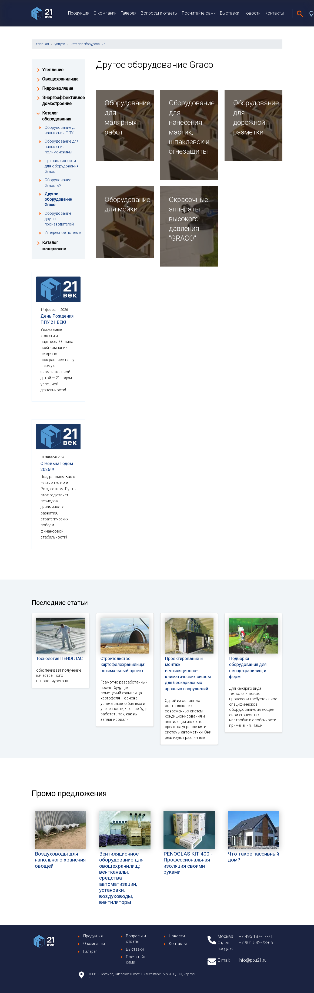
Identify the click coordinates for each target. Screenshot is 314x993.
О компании (104, 13)
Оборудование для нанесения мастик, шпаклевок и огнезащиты (189, 127)
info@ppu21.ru (252, 960)
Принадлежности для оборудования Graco (62, 166)
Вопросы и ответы (159, 13)
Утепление (53, 69)
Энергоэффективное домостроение (61, 100)
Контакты (274, 13)
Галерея (128, 13)
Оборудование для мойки (125, 204)
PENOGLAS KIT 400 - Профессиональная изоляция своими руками (189, 851)
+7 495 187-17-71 (256, 936)
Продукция (78, 13)
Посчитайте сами (199, 13)
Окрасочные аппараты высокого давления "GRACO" (188, 219)
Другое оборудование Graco (58, 199)
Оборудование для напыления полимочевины (62, 146)
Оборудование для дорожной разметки (253, 117)
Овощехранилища (60, 79)
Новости (251, 13)
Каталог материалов (54, 245)
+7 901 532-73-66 (256, 942)
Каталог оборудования (56, 116)
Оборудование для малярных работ (125, 117)
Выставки (229, 13)
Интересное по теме (63, 232)
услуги (60, 44)
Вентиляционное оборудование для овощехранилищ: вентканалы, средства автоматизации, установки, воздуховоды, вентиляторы (125, 866)
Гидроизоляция (57, 88)
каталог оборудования (88, 44)
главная (42, 44)
